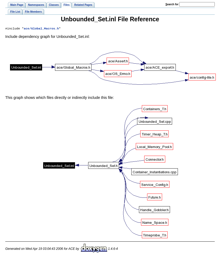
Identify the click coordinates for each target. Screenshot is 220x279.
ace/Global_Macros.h (41, 29)
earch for (172, 4)
